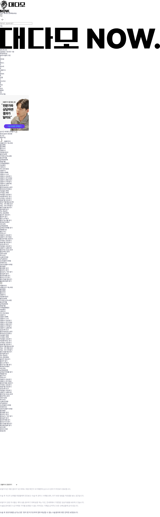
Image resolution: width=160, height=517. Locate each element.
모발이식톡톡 (4, 172)
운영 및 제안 (4, 429)
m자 (1, 88)
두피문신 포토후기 (6, 198)
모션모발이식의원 (5, 261)
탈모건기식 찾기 (5, 277)
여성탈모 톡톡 (4, 191)
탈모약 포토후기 (5, 215)
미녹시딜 (3, 94)
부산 (1, 85)
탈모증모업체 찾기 (6, 281)
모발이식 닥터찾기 (6, 182)
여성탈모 (3, 165)
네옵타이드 (5, 141)
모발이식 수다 (4, 174)
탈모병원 (3, 266)
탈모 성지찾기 (4, 218)
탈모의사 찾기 (4, 270)
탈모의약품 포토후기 (6, 239)
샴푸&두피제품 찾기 (6, 228)
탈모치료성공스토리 (6, 187)
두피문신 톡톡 (4, 193)
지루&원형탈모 (4, 163)
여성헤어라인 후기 (6, 196)
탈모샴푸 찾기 (4, 274)
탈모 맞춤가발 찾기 (6, 207)
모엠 (1, 77)
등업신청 (3, 431)
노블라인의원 (4, 257)
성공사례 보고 (4, 185)
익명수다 (3, 167)
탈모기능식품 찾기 (6, 220)
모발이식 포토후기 (6, 176)
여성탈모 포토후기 (6, 195)
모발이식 (3, 70)
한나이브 (3, 81)
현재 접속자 (6, 134)
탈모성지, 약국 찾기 (6, 272)
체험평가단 (3, 230)
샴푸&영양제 (4, 160)
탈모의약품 (3, 158)
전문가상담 (3, 253)
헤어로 (2, 59)
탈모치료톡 (3, 154)
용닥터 (2, 74)
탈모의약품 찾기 (5, 275)
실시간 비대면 (8, 132)
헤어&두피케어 (4, 222)
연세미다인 (3, 263)
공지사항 (3, 427)
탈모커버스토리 (5, 252)
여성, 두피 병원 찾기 (6, 204)
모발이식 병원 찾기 (6, 180)
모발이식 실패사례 (6, 184)
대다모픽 (3, 224)
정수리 (2, 66)
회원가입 (3, 137)
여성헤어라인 (4, 152)
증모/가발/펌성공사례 (7, 202)
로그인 (2, 136)
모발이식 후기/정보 (6, 178)
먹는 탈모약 (3, 211)
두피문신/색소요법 (6, 156)
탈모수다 (3, 149)
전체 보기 (3, 233)
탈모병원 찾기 (4, 268)
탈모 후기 (3, 231)
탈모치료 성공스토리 (6, 250)
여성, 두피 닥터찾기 (6, 206)
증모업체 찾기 (4, 209)
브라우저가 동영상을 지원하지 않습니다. (47, 458)
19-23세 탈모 (4, 169)
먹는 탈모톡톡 (4, 213)
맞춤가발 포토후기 (6, 200)
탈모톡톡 (3, 145)
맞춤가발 (3, 161)
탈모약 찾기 (3, 217)
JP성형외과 (3, 259)
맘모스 (2, 63)
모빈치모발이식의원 (6, 264)
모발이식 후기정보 (6, 237)
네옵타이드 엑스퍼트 (6, 143)
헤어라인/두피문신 (6, 189)
